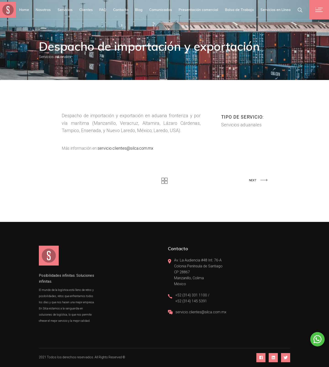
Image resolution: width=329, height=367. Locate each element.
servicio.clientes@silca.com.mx (125, 148)
